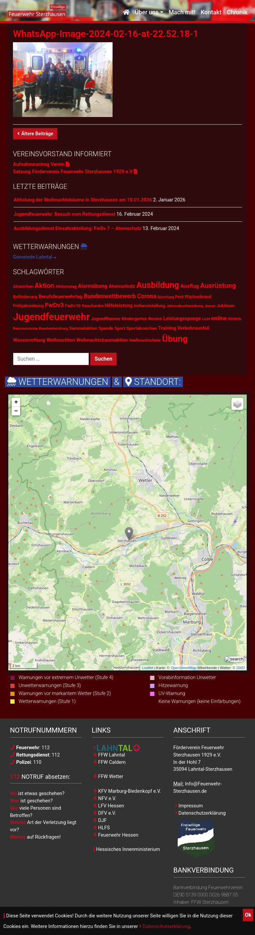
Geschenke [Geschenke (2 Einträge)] (92, 305)
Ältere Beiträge (35, 134)
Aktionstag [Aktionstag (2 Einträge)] (66, 286)
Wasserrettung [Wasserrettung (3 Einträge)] (29, 340)
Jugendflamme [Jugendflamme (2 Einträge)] (106, 318)
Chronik (237, 12)
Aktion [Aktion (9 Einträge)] (44, 286)
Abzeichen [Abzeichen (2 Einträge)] (23, 286)
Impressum (189, 806)
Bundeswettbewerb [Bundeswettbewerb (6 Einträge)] (110, 295)
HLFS (101, 828)
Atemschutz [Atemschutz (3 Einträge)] (122, 286)
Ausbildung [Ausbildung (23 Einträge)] (157, 285)
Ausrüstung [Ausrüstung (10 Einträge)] (218, 286)
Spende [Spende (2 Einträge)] (106, 328)
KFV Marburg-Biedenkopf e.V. (127, 791)
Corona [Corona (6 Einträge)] (147, 295)
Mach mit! (182, 12)
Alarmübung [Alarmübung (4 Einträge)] (93, 286)
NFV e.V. (104, 798)
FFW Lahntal (109, 755)
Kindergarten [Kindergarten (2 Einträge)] (134, 318)
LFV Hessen (108, 806)
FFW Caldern (109, 762)
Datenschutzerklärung (164, 926)
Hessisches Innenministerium (126, 849)
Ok (248, 915)
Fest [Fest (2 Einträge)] (179, 296)
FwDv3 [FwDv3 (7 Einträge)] (54, 305)
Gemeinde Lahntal (34, 257)
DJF (100, 820)
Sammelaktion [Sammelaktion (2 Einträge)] (83, 328)
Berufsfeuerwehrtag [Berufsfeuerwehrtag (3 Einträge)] (60, 296)
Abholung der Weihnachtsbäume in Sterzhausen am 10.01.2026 (83, 200)
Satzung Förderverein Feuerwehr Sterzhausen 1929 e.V (75, 172)
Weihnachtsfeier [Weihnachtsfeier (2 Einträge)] (145, 340)
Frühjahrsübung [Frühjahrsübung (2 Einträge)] (28, 305)
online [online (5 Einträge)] (219, 318)
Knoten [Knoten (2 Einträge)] (155, 318)
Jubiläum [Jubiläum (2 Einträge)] (225, 305)
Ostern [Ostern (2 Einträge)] (234, 318)
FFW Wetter (108, 776)
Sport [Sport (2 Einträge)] (120, 328)
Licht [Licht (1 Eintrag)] (206, 319)
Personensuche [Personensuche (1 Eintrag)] (25, 328)
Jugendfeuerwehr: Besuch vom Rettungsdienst (64, 214)
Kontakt (211, 12)
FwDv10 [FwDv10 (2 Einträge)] (73, 305)
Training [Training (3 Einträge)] (167, 328)
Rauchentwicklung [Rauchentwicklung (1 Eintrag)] (53, 328)
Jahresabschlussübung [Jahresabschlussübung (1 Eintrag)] (184, 306)
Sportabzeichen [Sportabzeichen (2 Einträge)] (141, 328)
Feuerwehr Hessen (115, 835)
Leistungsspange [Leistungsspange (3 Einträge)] (182, 318)
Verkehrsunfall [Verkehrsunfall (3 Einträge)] (193, 328)
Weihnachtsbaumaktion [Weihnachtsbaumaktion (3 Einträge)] (102, 340)
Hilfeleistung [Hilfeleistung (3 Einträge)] (118, 305)
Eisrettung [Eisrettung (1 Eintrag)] (166, 297)
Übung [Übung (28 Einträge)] (175, 338)
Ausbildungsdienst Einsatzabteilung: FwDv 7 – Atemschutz (77, 228)
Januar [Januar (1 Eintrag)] (210, 306)
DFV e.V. (104, 813)
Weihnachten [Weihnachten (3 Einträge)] (60, 340)
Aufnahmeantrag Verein (41, 164)
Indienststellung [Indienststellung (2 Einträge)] (149, 305)
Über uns (147, 12)
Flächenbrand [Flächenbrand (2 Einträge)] (198, 296)
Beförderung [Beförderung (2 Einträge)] (25, 296)
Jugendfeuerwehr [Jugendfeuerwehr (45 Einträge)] (51, 316)
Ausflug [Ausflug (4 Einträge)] (189, 286)
